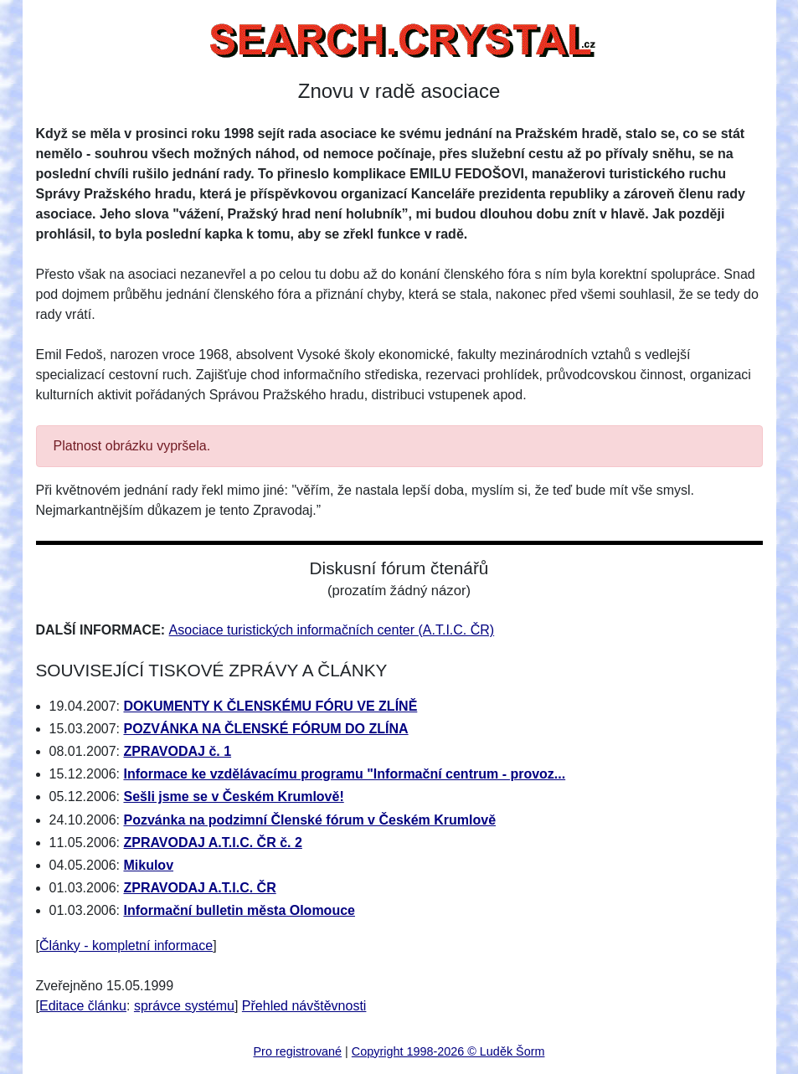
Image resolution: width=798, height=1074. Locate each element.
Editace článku (82, 1006)
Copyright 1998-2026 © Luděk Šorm (448, 1051)
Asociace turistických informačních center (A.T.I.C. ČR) (332, 630)
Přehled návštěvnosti (304, 1006)
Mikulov (148, 865)
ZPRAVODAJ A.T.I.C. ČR (199, 888)
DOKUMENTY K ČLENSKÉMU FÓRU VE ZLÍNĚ (270, 706)
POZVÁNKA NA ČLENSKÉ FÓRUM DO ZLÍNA (265, 729)
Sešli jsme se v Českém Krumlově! (233, 796)
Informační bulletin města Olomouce (239, 910)
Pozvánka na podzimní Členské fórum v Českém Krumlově (309, 820)
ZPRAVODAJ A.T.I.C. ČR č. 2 (212, 842)
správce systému (184, 1006)
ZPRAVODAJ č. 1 (177, 751)
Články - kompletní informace (126, 945)
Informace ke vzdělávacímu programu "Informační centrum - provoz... (344, 774)
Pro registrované (298, 1051)
